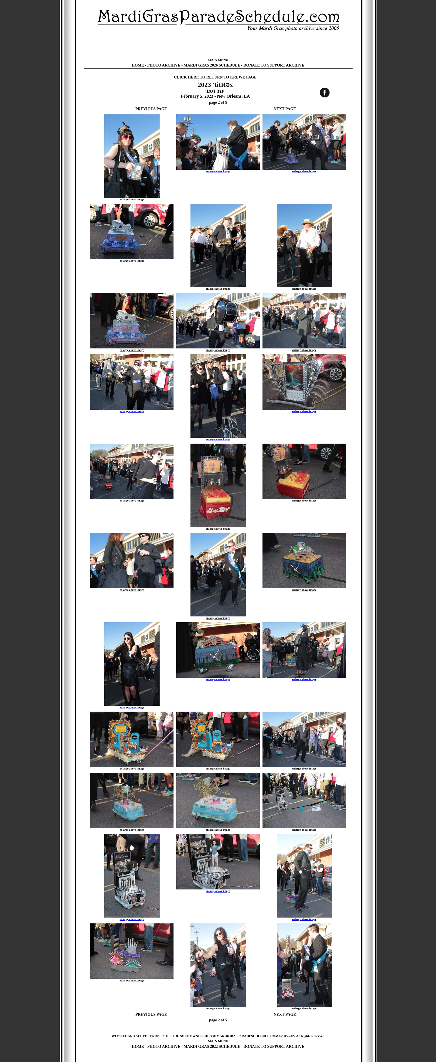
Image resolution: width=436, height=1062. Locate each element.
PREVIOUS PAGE (151, 109)
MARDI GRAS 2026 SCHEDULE (212, 65)
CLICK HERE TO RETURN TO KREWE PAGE (215, 77)
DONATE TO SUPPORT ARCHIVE (273, 65)
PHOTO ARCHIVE (163, 65)
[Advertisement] (218, 44)
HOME (138, 65)
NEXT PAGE (285, 109)
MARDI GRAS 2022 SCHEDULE (212, 1046)
